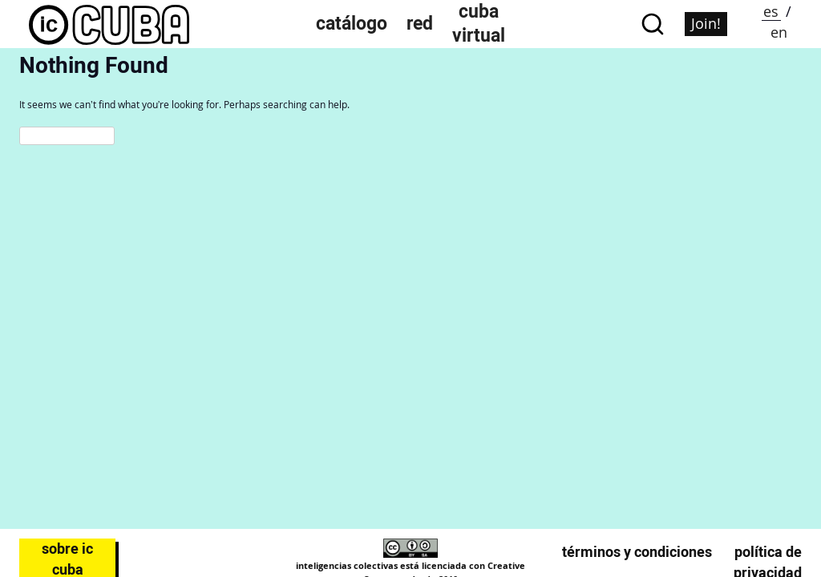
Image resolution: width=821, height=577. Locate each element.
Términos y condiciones (637, 551)
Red (419, 23)
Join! (706, 23)
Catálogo (351, 23)
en (778, 32)
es (771, 11)
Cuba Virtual (478, 23)
